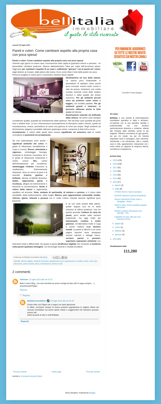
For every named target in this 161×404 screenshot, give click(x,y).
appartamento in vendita (74, 261)
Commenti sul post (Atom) (31, 376)
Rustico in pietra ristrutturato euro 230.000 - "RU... (128, 212)
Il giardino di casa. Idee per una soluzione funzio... (127, 218)
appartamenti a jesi (57, 261)
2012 (115, 239)
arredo (85, 261)
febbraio (118, 231)
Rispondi (23, 290)
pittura (37, 264)
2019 (115, 160)
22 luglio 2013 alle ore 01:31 (40, 279)
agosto (118, 185)
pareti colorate (28, 264)
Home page (56, 372)
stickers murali (57, 264)
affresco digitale (27, 261)
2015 (115, 175)
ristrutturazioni (45, 264)
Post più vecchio (93, 372)
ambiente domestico (41, 261)
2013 (115, 182)
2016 (115, 171)
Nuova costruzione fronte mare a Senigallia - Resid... (128, 200)
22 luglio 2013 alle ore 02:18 (62, 301)
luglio (117, 189)
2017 (115, 167)
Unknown (24, 279)
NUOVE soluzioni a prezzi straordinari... (131, 196)
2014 (115, 178)
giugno (118, 223)
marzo (118, 227)
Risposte (26, 295)
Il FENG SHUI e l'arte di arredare (128, 192)
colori (91, 261)
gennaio (118, 234)
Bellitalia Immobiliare (36, 301)
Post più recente (20, 372)
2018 (115, 164)
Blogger (92, 393)
